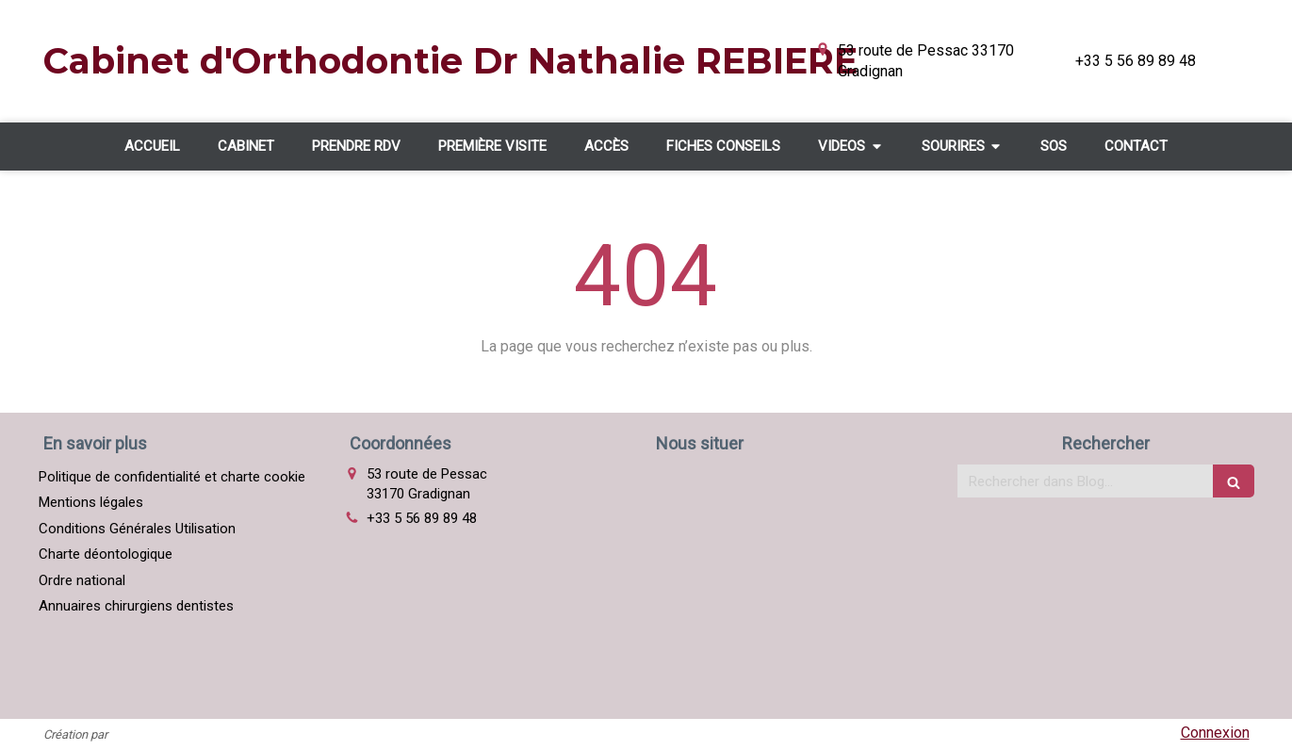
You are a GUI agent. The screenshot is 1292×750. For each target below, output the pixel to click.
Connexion (1215, 733)
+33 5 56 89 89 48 (422, 518)
